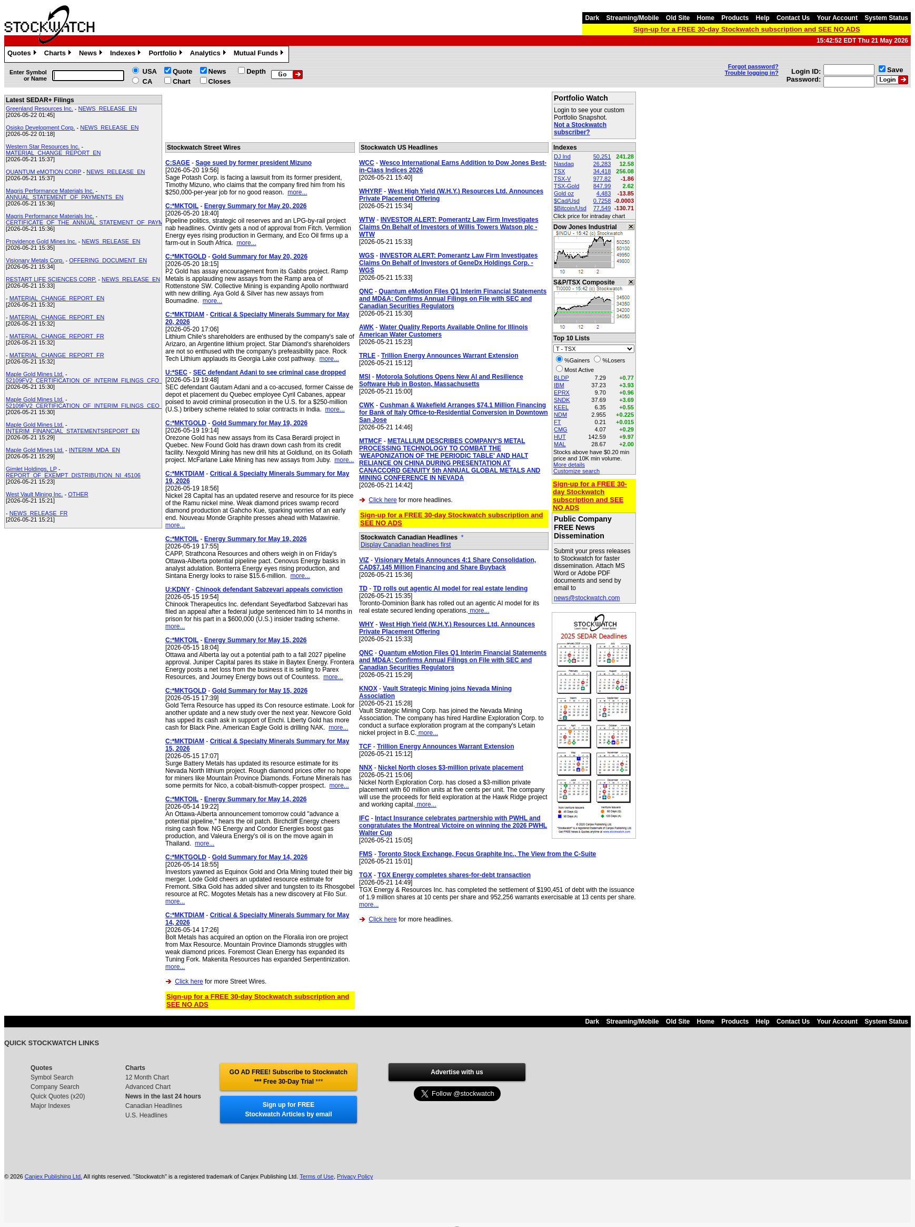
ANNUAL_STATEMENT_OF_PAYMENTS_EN (65, 197)
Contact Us (793, 18)
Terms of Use (317, 1176)
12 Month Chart (147, 1077)
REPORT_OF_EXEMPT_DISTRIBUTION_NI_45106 (73, 475)
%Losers (613, 360)
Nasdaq (564, 164)
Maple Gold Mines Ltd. (35, 374)
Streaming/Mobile (632, 18)
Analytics (209, 54)
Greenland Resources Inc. (39, 108)
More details (569, 465)
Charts (59, 54)
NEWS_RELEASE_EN (107, 108)
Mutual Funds (260, 54)
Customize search (576, 471)
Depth (256, 71)
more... (297, 192)
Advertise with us (457, 1072)
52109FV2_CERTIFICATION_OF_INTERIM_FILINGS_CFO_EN (88, 380)
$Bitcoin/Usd (570, 208)
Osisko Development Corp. (40, 127)
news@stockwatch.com (587, 598)
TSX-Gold (566, 186)
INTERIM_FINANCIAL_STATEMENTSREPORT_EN (73, 431)
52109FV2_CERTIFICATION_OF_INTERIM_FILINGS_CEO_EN (88, 406)
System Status (886, 18)
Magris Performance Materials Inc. (50, 191)
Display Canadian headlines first (406, 544)
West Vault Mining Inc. (34, 494)
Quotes (23, 54)
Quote (183, 71)
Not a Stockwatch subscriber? (580, 128)
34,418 (602, 171)
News (92, 54)
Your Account (837, 18)
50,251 (602, 156)
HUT (560, 437)
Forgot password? (753, 66)
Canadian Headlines (153, 1106)
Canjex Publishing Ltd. (53, 1176)
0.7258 (602, 201)
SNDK (562, 400)
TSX (559, 171)
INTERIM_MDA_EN (94, 450)
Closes (219, 81)
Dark (592, 18)
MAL (560, 444)
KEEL (561, 407)
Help (763, 18)
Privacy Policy (355, 1176)
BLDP (561, 378)
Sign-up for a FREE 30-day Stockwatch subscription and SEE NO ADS (746, 29)
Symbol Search (52, 1077)
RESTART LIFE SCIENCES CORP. (51, 279)
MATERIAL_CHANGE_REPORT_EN (53, 153)
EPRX (562, 392)
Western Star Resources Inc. (42, 146)
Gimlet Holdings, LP (31, 469)
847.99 (602, 186)
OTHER (78, 494)
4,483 (603, 193)
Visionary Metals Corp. (35, 260)
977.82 (602, 178)
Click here (189, 981)
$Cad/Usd (567, 201)
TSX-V (562, 178)
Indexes (126, 54)
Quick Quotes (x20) (58, 1096)
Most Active (579, 370)
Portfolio (166, 54)
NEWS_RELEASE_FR (38, 513)
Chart (182, 81)
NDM (560, 414)
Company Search (55, 1087)
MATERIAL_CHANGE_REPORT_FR (56, 336)
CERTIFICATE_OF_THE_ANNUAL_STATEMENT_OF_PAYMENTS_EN (98, 222)
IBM (559, 385)
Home (705, 18)
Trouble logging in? (752, 73)
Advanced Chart (148, 1087)
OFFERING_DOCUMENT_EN (108, 260)
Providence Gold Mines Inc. (41, 241)
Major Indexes (50, 1106)
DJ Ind (562, 156)
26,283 (602, 164)
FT (557, 422)
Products (735, 18)
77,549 (602, 208)
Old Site (678, 18)
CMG (561, 429)
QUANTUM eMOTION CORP (43, 172)
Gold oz (564, 193)
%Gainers (577, 360)
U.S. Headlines (146, 1115)
